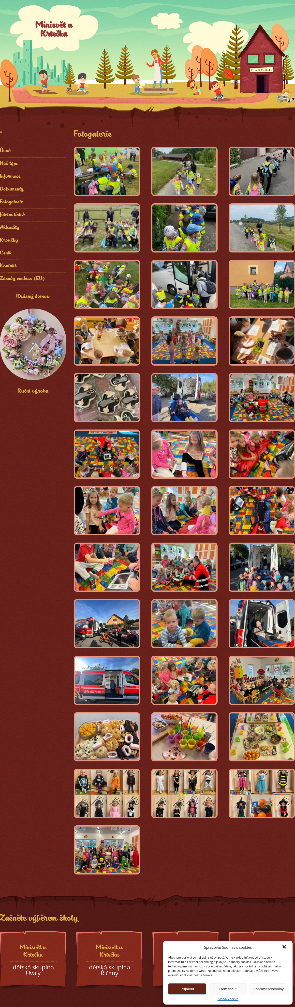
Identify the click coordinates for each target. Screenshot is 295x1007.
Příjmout (187, 989)
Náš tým (9, 164)
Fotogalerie (11, 202)
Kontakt (8, 266)
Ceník (6, 253)
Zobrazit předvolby (268, 989)
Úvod (5, 151)
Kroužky (9, 240)
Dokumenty (12, 189)
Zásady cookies (228, 999)
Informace (10, 176)
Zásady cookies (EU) (22, 279)
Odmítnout (227, 989)
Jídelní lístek (12, 215)
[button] (285, 947)
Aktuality (10, 228)
